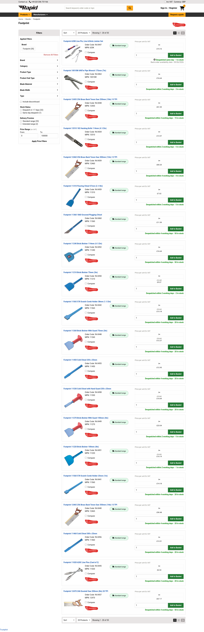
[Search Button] (130, 8)
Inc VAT (168, 2)
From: (23, 132)
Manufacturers (39, 15)
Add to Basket (175, 55)
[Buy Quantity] (151, 55)
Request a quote (177, 15)
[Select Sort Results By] (68, 32)
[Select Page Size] (84, 32)
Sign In (164, 8)
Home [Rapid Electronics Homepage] (20, 19)
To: (42, 132)
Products (24, 15)
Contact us (22, 2)
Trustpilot (4, 630)
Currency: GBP (180, 2)
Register (173, 8)
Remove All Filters (51, 55)
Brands (28, 19)
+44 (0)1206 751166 (38, 2)
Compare (90, 52)
